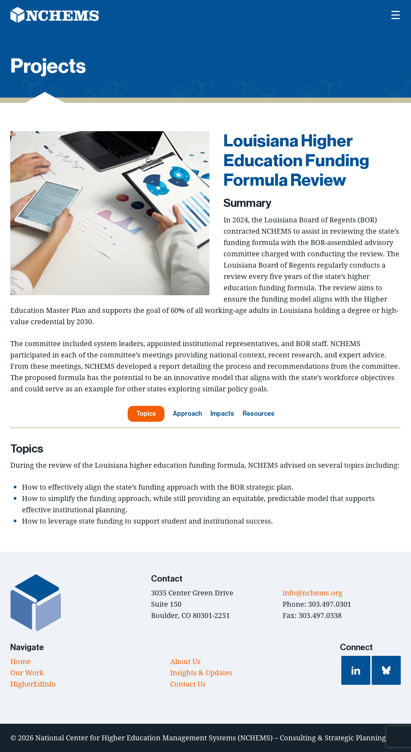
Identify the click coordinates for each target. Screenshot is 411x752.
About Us (185, 661)
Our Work (27, 672)
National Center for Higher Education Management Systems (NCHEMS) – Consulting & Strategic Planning (210, 737)
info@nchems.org (312, 592)
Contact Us (188, 684)
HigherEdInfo (33, 684)
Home (20, 661)
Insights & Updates (201, 672)
